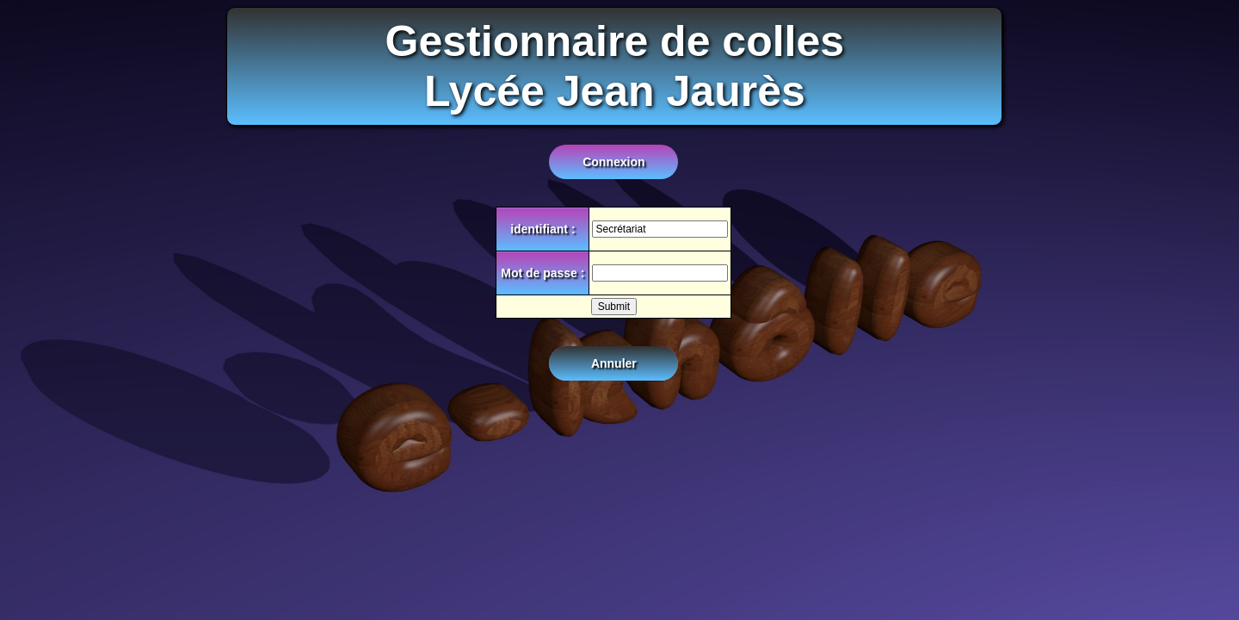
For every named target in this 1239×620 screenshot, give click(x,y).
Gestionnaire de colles (615, 41)
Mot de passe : (542, 273)
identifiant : (542, 229)
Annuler (614, 363)
